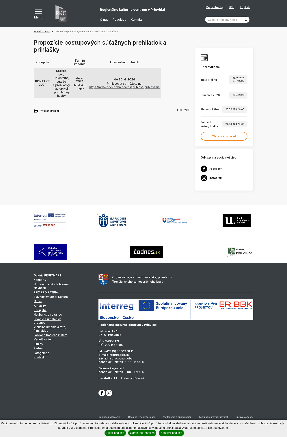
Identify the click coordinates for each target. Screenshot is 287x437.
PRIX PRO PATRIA (46, 292)
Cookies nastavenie (109, 417)
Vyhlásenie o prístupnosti (177, 417)
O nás (104, 19)
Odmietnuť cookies (142, 432)
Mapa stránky (214, 7)
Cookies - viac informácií (141, 417)
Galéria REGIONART (47, 275)
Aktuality (40, 306)
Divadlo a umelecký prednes (47, 320)
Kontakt (136, 19)
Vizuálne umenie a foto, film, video (50, 328)
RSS (231, 7)
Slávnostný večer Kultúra (51, 297)
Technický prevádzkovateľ (213, 417)
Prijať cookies (115, 432)
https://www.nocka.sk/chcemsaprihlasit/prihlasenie (124, 87)
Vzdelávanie (42, 339)
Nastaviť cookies (171, 432)
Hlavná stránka (42, 31)
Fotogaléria (41, 353)
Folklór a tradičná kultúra (50, 335)
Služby (38, 344)
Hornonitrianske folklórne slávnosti (51, 286)
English (245, 7)
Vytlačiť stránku (46, 111)
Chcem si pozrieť (224, 136)
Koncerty (40, 280)
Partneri (39, 348)
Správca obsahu (244, 417)
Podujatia (119, 19)
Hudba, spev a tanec (48, 314)
